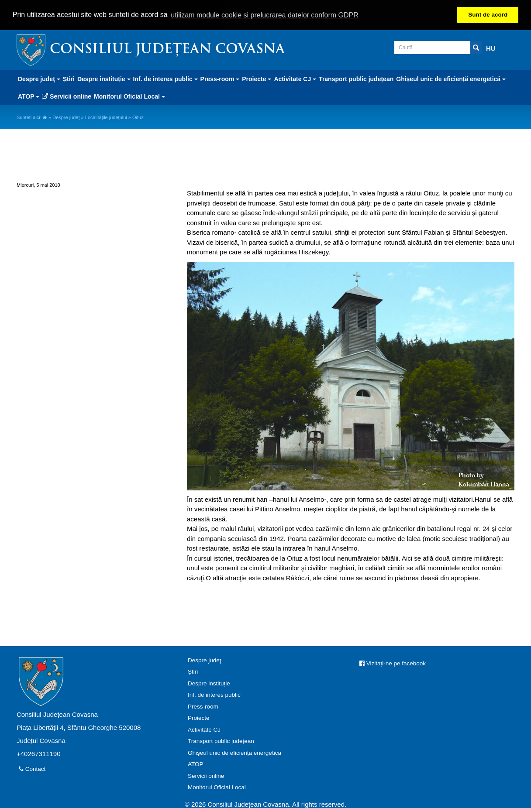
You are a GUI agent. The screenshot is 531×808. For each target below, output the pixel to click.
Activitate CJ (204, 729)
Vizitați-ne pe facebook (392, 662)
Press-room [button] (220, 78)
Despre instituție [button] (104, 78)
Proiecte (199, 717)
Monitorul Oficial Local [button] (129, 95)
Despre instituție (209, 682)
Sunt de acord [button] (487, 14)
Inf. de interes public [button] (165, 78)
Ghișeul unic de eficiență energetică (234, 752)
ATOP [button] (28, 95)
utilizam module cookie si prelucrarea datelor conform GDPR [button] (265, 15)
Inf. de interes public (214, 694)
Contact (32, 768)
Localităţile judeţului (106, 116)
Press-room (203, 705)
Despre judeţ (65, 116)
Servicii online (66, 95)
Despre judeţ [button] (39, 78)
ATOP (195, 763)
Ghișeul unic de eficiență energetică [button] (451, 78)
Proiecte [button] (256, 78)
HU (491, 47)
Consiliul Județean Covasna (167, 49)
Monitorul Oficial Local (217, 787)
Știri (69, 78)
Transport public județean (356, 78)
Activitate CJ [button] (295, 78)
